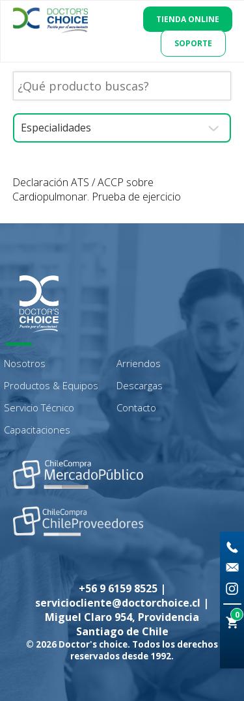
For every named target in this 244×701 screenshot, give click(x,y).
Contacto (136, 407)
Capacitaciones (37, 429)
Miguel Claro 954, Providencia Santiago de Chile (122, 624)
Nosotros (25, 363)
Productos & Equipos (51, 385)
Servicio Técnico (39, 407)
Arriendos (138, 363)
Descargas (139, 385)
